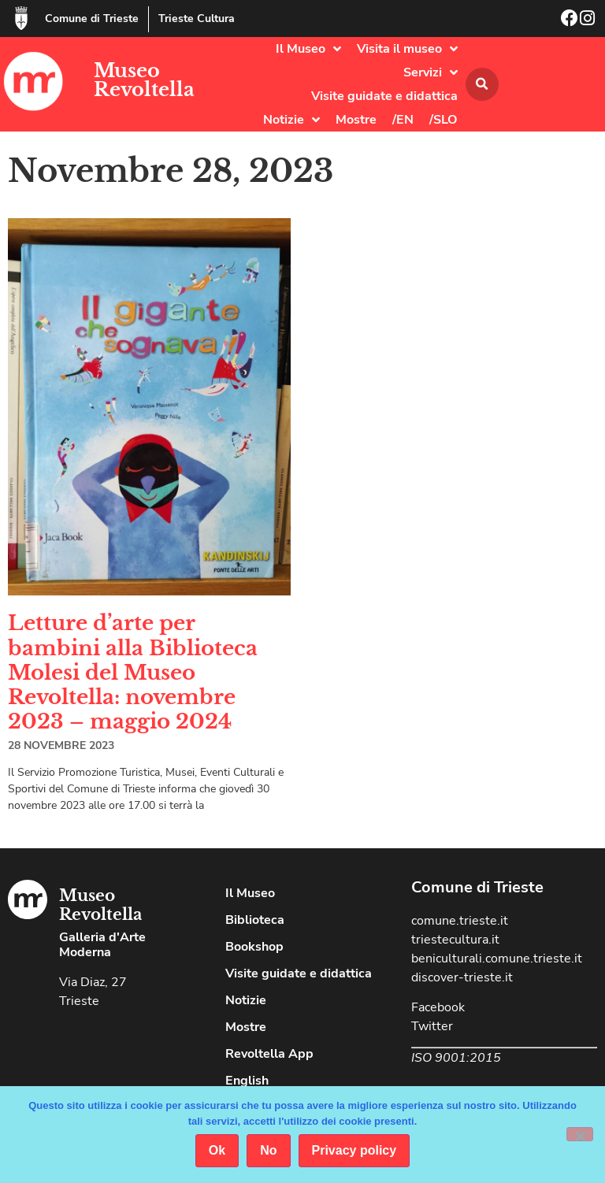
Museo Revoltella (144, 80)
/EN (403, 119)
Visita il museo (407, 49)
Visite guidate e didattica (384, 96)
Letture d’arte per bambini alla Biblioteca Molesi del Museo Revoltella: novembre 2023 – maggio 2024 (133, 672)
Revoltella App (269, 1053)
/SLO (443, 119)
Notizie (291, 120)
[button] (482, 84)
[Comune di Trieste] (21, 18)
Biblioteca (254, 920)
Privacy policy (354, 1150)
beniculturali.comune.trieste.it (496, 958)
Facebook (438, 1007)
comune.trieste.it (459, 920)
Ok (217, 1150)
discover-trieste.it (462, 977)
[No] (579, 1134)
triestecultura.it (455, 939)
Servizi (430, 72)
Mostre (356, 119)
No (268, 1150)
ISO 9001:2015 (456, 1057)
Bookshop (254, 946)
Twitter (432, 1026)
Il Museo (308, 49)
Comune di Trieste (92, 18)
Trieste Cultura (196, 18)
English (247, 1080)
